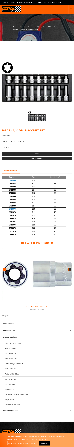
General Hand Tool (34, 26)
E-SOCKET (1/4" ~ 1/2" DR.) (36, 308)
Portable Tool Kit (10, 389)
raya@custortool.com (26, 2)
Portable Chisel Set (11, 374)
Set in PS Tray (48, 26)
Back (37, 154)
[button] (69, 270)
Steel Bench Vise (11, 358)
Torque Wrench (10, 353)
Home (15, 26)
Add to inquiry (37, 158)
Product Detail (11, 171)
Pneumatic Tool (9, 330)
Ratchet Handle (10, 348)
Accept (44, 443)
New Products (8, 323)
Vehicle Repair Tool (10, 410)
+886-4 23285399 (9, 2)
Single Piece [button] (9, 399)
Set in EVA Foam (11, 379)
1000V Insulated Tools (13, 343)
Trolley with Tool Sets (12, 405)
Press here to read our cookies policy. (21, 443)
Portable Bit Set (10, 369)
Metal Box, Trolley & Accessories (16, 394)
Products (22, 26)
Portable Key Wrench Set (14, 364)
